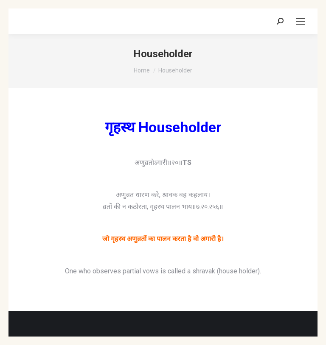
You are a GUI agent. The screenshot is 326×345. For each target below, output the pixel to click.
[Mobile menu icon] (300, 21)
